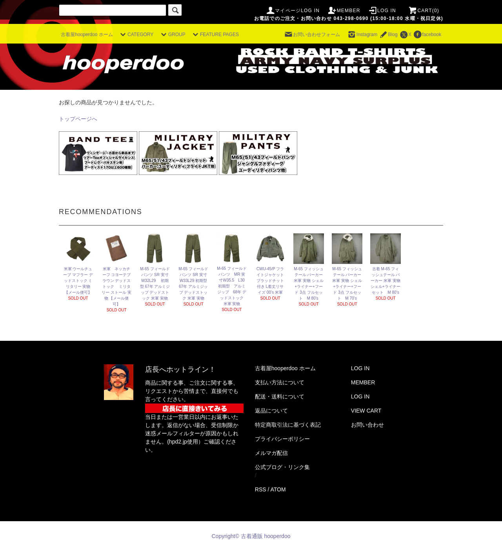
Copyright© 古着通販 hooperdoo (252, 536)
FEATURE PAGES (215, 34)
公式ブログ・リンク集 (282, 467)
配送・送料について (279, 396)
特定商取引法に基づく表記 (288, 425)
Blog (388, 34)
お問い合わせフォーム (312, 34)
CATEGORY (135, 34)
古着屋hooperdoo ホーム (87, 34)
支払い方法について (279, 382)
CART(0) (423, 10)
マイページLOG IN (293, 10)
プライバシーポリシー (282, 439)
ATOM (278, 489)
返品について (271, 410)
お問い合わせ (367, 425)
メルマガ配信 (271, 453)
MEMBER (343, 10)
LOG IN (382, 10)
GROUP (172, 34)
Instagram (362, 34)
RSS (260, 489)
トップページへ (78, 119)
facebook (427, 34)
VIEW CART (366, 410)
